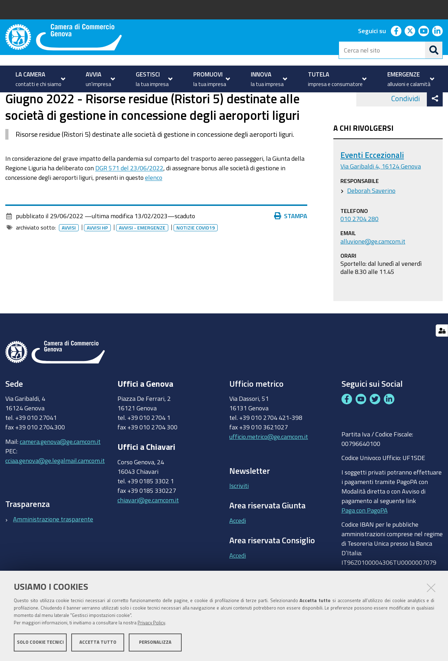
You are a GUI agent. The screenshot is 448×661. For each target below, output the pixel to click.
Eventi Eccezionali (372, 183)
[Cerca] (434, 50)
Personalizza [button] (155, 642)
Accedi (237, 548)
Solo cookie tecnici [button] (40, 642)
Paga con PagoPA (364, 538)
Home (9, 100)
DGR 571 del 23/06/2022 (129, 195)
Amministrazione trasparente (53, 547)
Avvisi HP (97, 255)
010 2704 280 (359, 246)
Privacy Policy (151, 623)
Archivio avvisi (101, 100)
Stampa (290, 244)
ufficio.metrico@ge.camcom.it (268, 464)
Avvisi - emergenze (142, 255)
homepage (33, 100)
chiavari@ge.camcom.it (148, 528)
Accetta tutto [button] (97, 642)
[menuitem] (39, 79)
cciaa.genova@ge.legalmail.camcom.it (55, 488)
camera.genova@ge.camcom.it (60, 469)
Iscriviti (239, 513)
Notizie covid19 (195, 255)
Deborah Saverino (371, 218)
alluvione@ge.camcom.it (372, 269)
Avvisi (67, 100)
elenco (153, 205)
